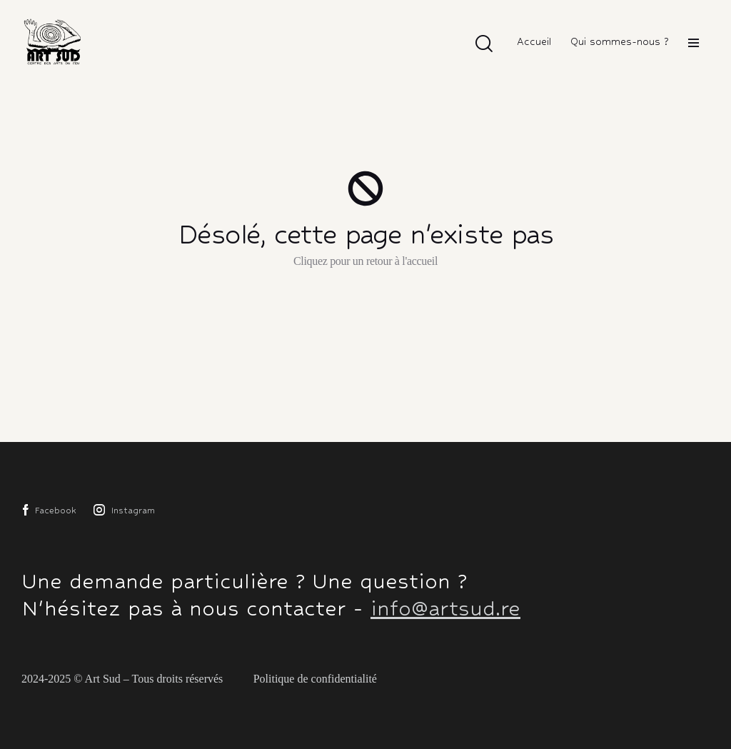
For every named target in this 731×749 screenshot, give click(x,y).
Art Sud (103, 679)
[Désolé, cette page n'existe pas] (365, 188)
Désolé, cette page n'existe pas (366, 234)
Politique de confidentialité (315, 679)
